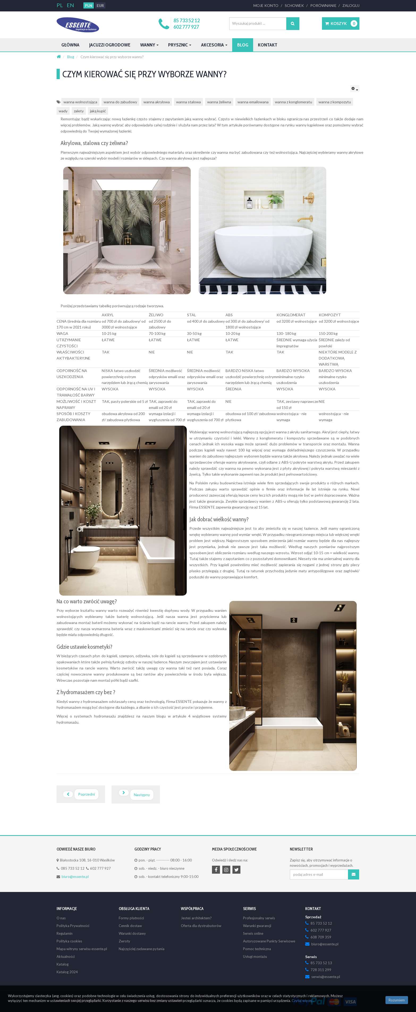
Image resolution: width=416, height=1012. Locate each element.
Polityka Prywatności (72, 926)
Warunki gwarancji (257, 926)
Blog (272, 45)
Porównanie (324, 5)
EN (70, 5)
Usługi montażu (255, 956)
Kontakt (300, 45)
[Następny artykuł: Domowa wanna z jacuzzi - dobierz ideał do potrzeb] (135, 794)
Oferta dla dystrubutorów (200, 926)
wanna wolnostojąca (80, 102)
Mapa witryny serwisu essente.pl (81, 949)
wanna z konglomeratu (293, 102)
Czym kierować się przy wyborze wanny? (167, 74)
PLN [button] (88, 5)
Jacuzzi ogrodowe (118, 45)
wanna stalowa (188, 102)
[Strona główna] (59, 57)
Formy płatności (131, 918)
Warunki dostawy (132, 933)
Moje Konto (268, 5)
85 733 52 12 (187, 20)
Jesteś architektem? (196, 918)
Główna (72, 45)
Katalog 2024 (67, 972)
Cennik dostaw (130, 926)
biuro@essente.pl (74, 876)
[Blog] (71, 57)
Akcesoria (239, 45)
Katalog (62, 964)
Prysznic (199, 45)
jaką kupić (98, 111)
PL (60, 5)
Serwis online (253, 933)
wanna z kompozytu (335, 102)
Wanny (165, 45)
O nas (61, 918)
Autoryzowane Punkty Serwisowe (268, 941)
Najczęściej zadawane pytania (141, 949)
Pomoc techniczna (257, 949)
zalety (79, 111)
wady (63, 111)
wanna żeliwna (219, 102)
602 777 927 (187, 27)
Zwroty (124, 941)
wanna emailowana (253, 102)
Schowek (295, 5)
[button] (340, 23)
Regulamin (64, 933)
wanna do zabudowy (120, 102)
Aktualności (65, 956)
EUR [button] (99, 5)
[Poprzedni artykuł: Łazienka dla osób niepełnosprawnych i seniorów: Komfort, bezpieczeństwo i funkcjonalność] (81, 794)
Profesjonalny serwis (258, 918)
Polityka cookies (69, 941)
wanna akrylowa (156, 102)
